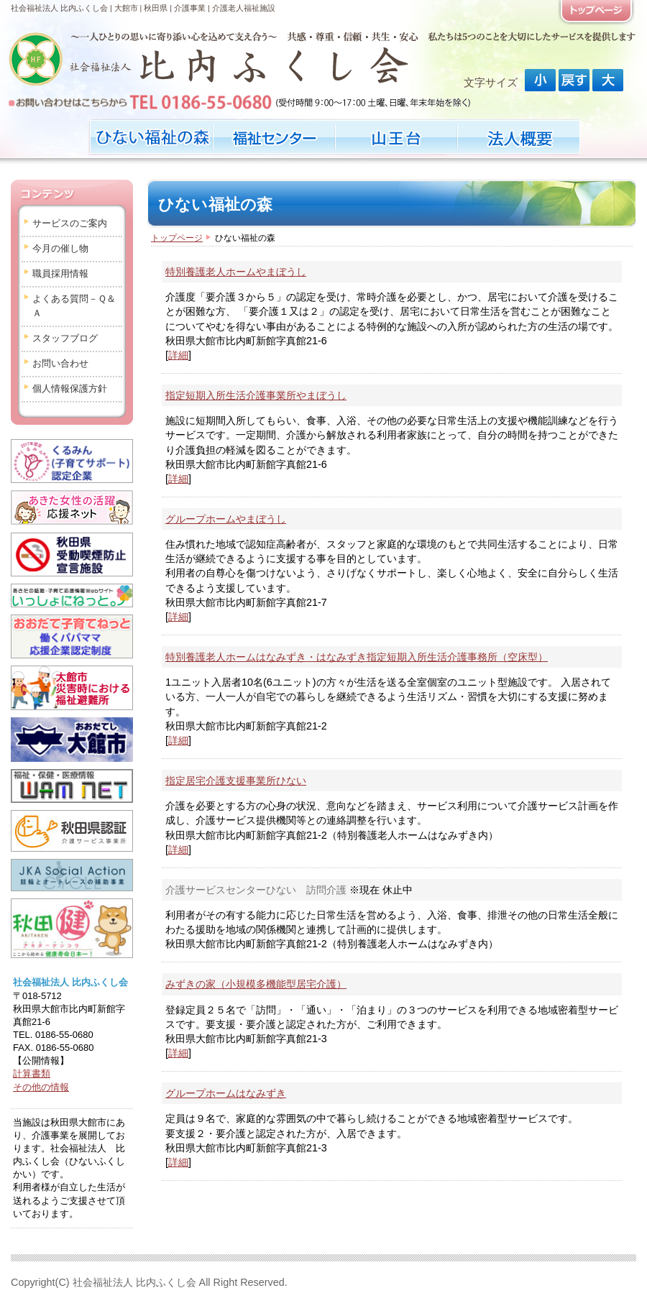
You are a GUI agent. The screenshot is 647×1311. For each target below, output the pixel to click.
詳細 (178, 355)
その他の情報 (41, 1087)
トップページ (177, 238)
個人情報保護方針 (69, 388)
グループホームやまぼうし (225, 519)
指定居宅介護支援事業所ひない (235, 780)
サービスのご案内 (69, 223)
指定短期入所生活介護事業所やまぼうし (256, 395)
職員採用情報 (60, 273)
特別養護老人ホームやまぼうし (235, 271)
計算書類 (31, 1073)
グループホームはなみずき (225, 1093)
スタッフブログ (65, 338)
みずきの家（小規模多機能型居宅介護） (256, 984)
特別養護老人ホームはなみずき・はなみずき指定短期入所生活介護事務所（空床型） (356, 657)
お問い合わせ (60, 363)
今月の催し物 (60, 248)
